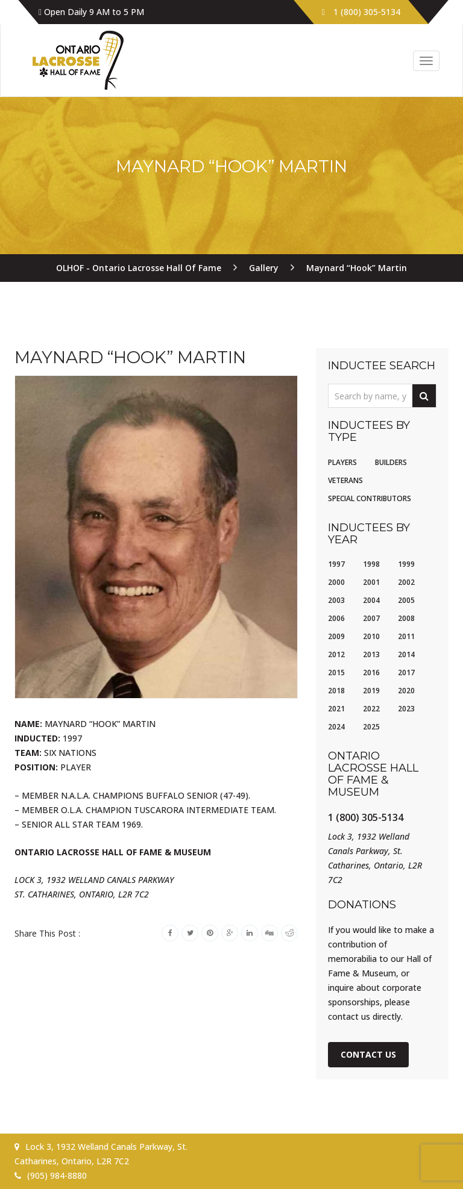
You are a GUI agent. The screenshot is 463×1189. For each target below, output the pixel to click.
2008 (406, 618)
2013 (371, 654)
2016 (371, 672)
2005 (406, 600)
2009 (336, 636)
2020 (406, 690)
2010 (371, 636)
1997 (336, 564)
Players (342, 462)
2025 (371, 727)
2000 (336, 582)
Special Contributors (369, 498)
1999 (406, 564)
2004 (371, 600)
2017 (406, 672)
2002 (406, 582)
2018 (336, 690)
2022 (371, 709)
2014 (406, 654)
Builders (391, 462)
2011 (406, 636)
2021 (336, 709)
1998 (371, 564)
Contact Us (368, 1054)
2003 (336, 600)
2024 (336, 727)
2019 (371, 690)
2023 (406, 709)
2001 (371, 582)
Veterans (345, 480)
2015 (336, 672)
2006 (336, 618)
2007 (371, 618)
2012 (336, 654)
